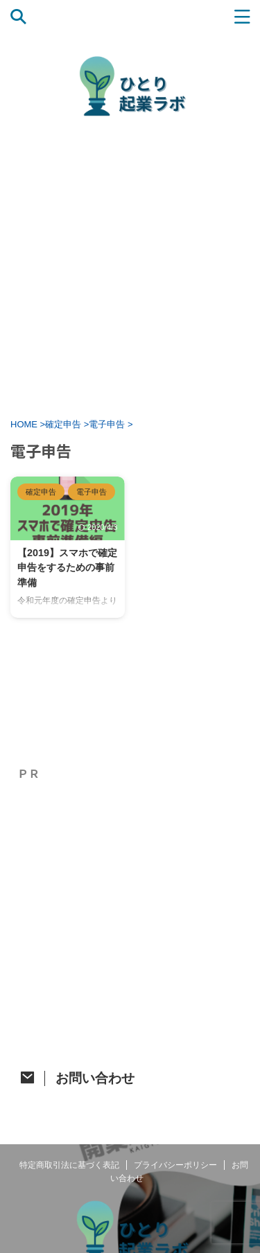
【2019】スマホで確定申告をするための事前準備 (67, 567)
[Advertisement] (130, 267)
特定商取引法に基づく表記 (69, 1165)
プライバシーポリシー (175, 1165)
